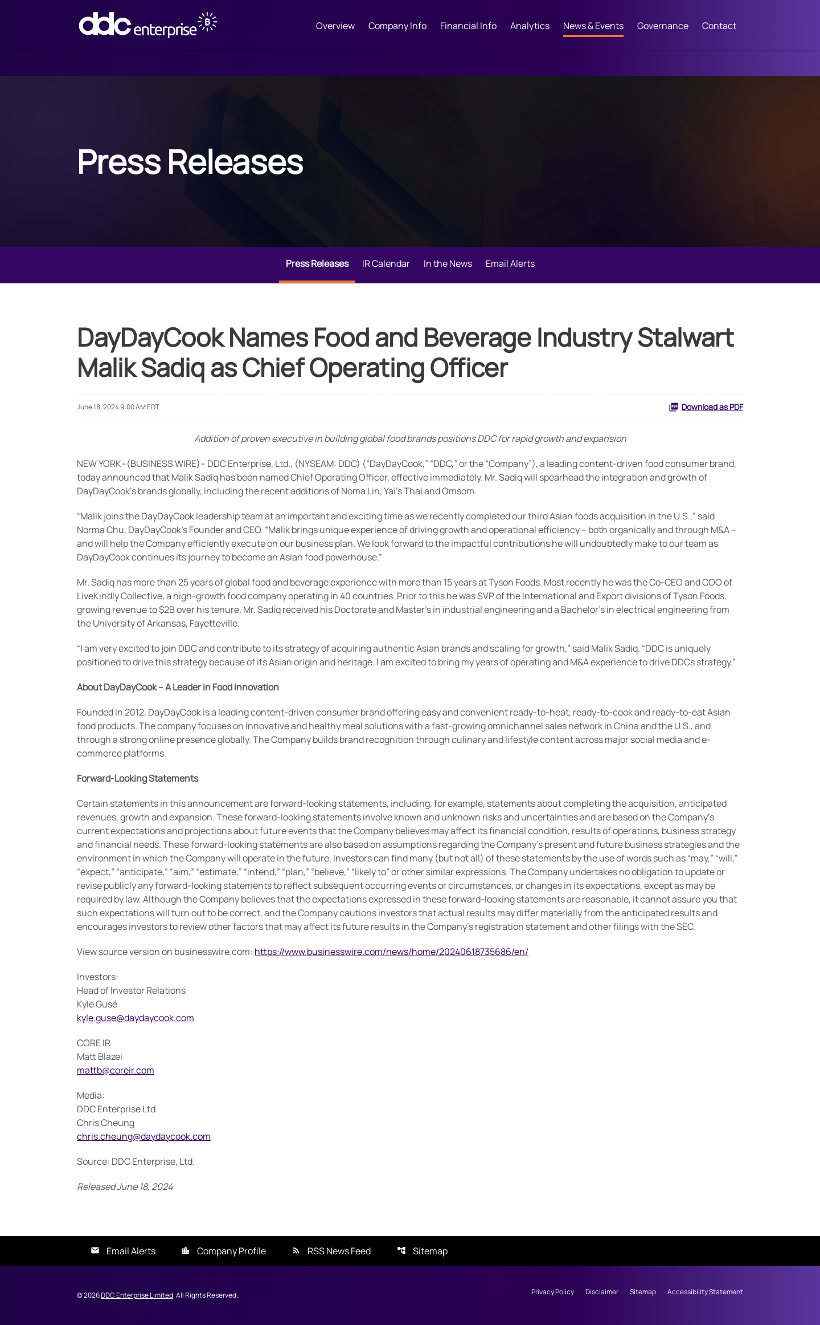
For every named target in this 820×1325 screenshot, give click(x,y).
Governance (662, 25)
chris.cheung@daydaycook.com (144, 1136)
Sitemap (430, 1251)
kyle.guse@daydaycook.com (135, 1017)
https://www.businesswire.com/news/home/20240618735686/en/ (391, 951)
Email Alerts (510, 263)
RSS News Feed (339, 1251)
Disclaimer (601, 1292)
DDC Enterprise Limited (137, 1295)
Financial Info (468, 25)
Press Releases (317, 263)
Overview (335, 25)
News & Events (593, 25)
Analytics (530, 25)
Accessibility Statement (705, 1292)
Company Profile (231, 1251)
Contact (719, 25)
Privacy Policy (552, 1292)
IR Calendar (386, 263)
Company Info (397, 25)
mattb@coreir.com (115, 1070)
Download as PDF (706, 406)
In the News (448, 263)
